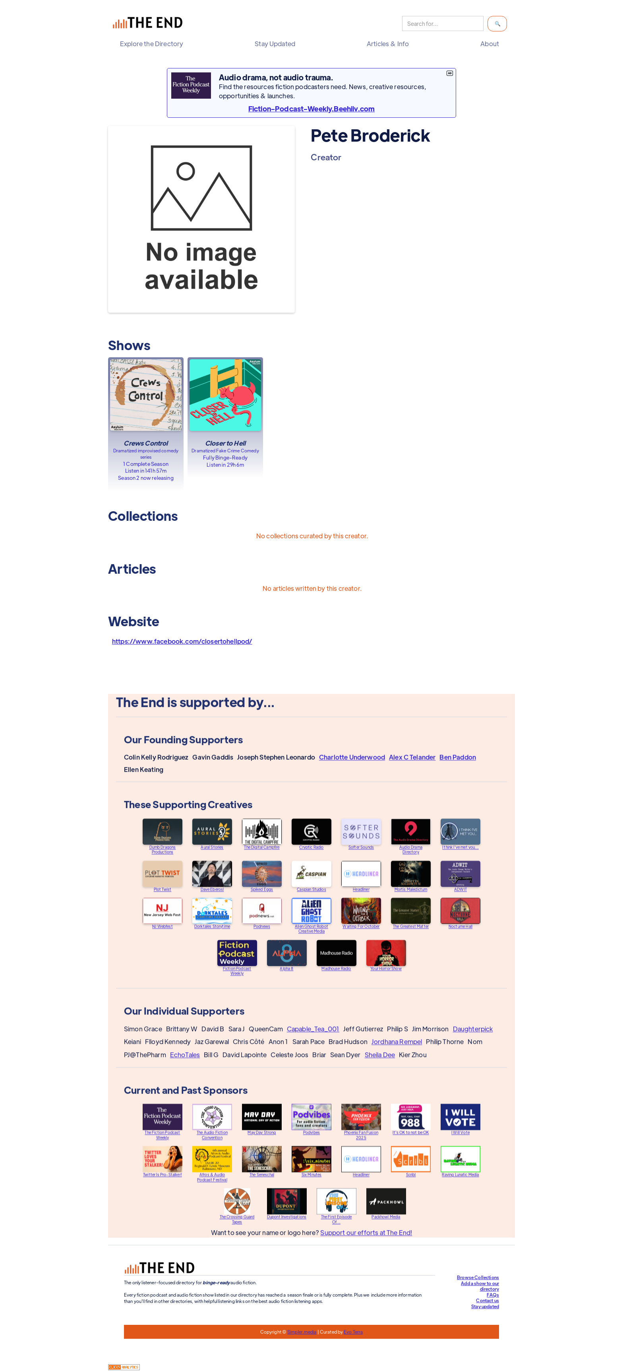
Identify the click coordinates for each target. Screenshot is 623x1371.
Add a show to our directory (480, 1286)
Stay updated (485, 1306)
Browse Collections (478, 1277)
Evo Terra (353, 1331)
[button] (153, 43)
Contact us (487, 1300)
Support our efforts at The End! (366, 1240)
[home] (149, 23)
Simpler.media (301, 1331)
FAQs (493, 1294)
